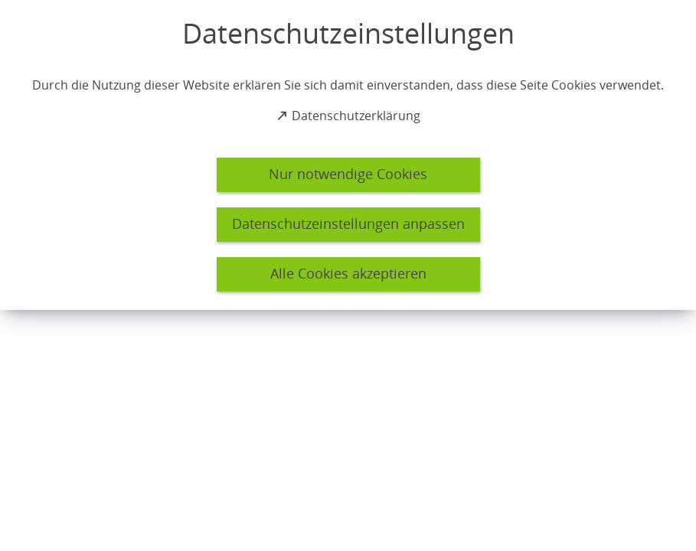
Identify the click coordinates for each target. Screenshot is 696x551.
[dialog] (348, 155)
